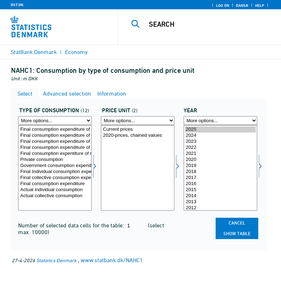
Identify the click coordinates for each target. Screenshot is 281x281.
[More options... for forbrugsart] (55, 120)
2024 (220, 136)
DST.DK (17, 4)
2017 (220, 178)
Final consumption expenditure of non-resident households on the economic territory (55, 142)
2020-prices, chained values (137, 136)
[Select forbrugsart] (55, 168)
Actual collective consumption (55, 196)
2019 (220, 166)
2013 (220, 202)
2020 (220, 160)
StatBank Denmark (34, 52)
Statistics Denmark (56, 260)
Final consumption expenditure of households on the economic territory (55, 129)
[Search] (210, 24)
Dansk (242, 5)
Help (259, 5)
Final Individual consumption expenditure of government (55, 172)
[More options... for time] (220, 120)
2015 (220, 190)
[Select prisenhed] (137, 168)
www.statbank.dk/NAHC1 (112, 260)
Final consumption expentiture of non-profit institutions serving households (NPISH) (55, 154)
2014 (220, 196)
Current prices (137, 129)
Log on (222, 5)
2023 (220, 142)
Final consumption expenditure (55, 184)
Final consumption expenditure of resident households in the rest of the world (55, 136)
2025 (220, 129)
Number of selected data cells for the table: (71, 225)
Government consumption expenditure (55, 166)
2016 (220, 184)
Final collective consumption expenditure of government (55, 178)
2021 (220, 154)
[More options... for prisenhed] (137, 120)
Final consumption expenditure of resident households (55, 148)
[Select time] (220, 168)
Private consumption (55, 160)
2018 (220, 172)
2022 (220, 148)
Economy (76, 52)
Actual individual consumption (55, 190)
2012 (220, 208)
